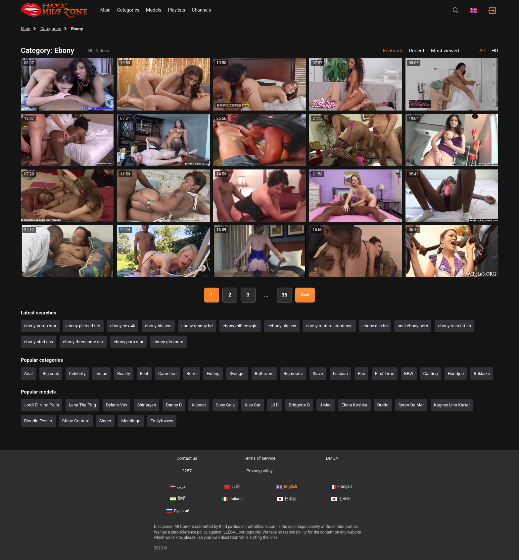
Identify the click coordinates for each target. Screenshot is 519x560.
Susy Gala (225, 404)
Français (341, 486)
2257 (187, 470)
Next (305, 294)
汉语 (232, 486)
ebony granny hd (197, 325)
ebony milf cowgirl (240, 325)
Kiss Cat (252, 404)
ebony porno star (40, 325)
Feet (144, 373)
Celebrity (77, 373)
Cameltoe (167, 373)
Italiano (232, 498)
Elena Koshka (354, 404)
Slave (318, 373)
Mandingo (130, 420)
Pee (361, 373)
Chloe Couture (75, 420)
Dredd (383, 404)
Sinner (105, 420)
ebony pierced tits (83, 325)
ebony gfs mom (168, 341)
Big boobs (293, 373)
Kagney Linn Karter (452, 404)
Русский (177, 511)
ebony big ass (158, 325)
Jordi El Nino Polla (41, 404)
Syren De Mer (411, 404)
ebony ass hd (375, 325)
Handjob (456, 373)
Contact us (186, 458)
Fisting (213, 373)
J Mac (326, 404)
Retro (191, 373)
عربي (177, 486)
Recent (416, 51)
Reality (123, 373)
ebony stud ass (38, 341)
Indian (101, 373)
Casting (430, 373)
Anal (28, 373)
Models (153, 10)
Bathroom (264, 373)
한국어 (341, 498)
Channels (201, 10)
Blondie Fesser (38, 420)
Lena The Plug (82, 404)
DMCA (332, 458)
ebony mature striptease (329, 325)
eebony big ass (281, 325)
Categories (128, 10)
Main (105, 10)
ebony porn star (128, 341)
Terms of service (259, 458)
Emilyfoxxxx (161, 420)
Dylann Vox (116, 404)
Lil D (274, 404)
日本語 (287, 498)
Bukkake (482, 373)
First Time (384, 373)
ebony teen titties (454, 325)
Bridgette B (299, 404)
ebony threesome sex (83, 341)
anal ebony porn (413, 325)
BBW (408, 373)
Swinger (237, 373)
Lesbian (340, 373)
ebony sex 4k (122, 325)
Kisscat (199, 404)
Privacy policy (259, 470)
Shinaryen (146, 404)
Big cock (51, 373)
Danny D (174, 404)
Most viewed (445, 51)
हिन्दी (177, 498)
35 (284, 295)
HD (495, 51)
